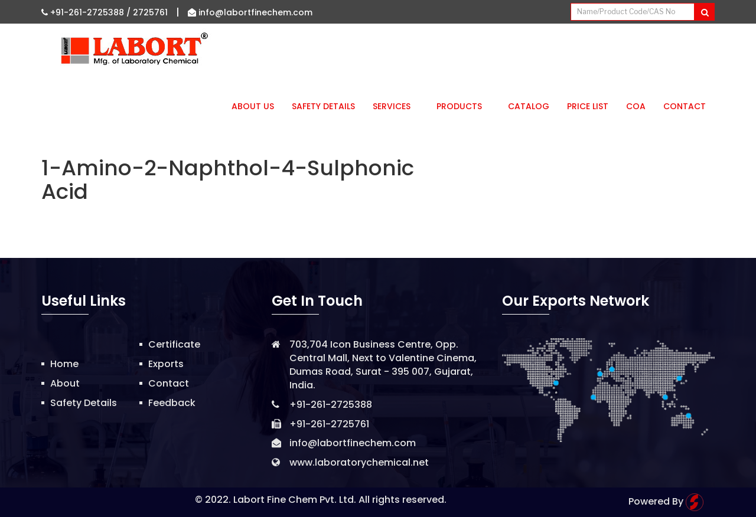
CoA (636, 106)
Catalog (528, 106)
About (65, 383)
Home (64, 364)
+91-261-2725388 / (87, 12)
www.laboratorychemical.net (359, 462)
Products (463, 106)
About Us (253, 106)
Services (396, 106)
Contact (684, 106)
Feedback (171, 403)
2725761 (150, 12)
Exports (166, 364)
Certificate (174, 344)
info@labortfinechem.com (250, 12)
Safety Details (323, 106)
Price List (587, 106)
